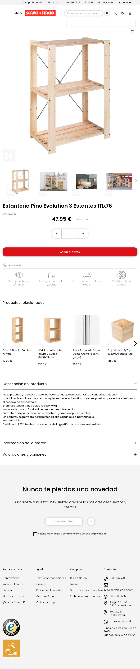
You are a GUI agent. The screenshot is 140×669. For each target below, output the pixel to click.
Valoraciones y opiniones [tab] (24, 454)
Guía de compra (46, 602)
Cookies (41, 584)
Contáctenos (11, 578)
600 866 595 (118, 596)
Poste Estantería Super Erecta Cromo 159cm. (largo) (86, 354)
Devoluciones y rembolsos (86, 590)
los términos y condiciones (62, 533)
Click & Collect (79, 578)
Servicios (53, 2)
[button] (125, 2)
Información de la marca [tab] (24, 443)
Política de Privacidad (49, 590)
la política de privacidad (93, 533)
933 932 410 (118, 578)
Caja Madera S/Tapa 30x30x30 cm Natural (120, 352)
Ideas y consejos (13, 596)
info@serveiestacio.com (119, 590)
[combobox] (84, 13)
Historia (7, 590)
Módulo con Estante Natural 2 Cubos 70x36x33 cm (50, 354)
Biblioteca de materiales (99, 2)
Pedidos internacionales (85, 596)
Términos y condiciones (51, 578)
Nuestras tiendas (13, 584)
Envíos (74, 584)
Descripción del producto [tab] (25, 383)
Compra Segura (46, 596)
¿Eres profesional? (32, 2)
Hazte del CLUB (71, 2)
